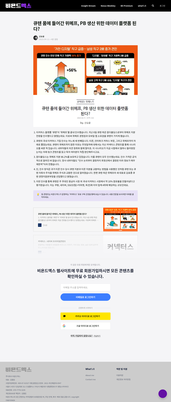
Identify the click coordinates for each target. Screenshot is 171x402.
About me (89, 375)
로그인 (162, 5)
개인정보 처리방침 (123, 379)
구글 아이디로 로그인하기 (87, 325)
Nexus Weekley (108, 5)
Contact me (90, 379)
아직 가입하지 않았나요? (85, 335)
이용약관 (119, 375)
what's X (142, 5)
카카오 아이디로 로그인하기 (87, 316)
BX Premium (127, 5)
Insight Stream (88, 5)
